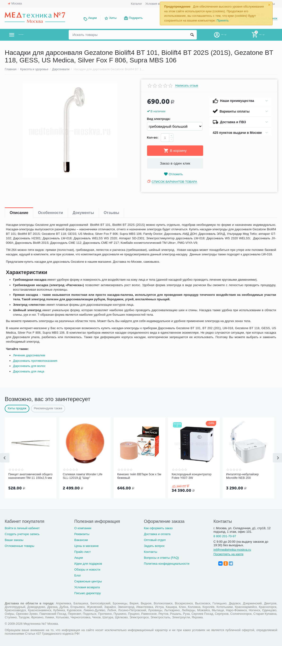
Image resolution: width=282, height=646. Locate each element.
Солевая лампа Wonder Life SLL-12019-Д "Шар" (82, 476)
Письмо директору (87, 592)
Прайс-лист (82, 551)
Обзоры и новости (87, 569)
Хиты (112, 18)
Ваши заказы (14, 539)
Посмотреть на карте (229, 553)
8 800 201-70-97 (225, 535)
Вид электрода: (159, 119)
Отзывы (111, 213)
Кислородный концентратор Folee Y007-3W (191, 476)
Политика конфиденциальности (166, 563)
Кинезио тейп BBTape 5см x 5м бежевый (139, 476)
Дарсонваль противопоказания (35, 360)
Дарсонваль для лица (28, 371)
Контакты (150, 551)
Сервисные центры (88, 581)
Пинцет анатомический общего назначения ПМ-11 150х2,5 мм (30, 476)
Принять (223, 20)
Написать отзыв (186, 85)
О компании (82, 527)
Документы (83, 213)
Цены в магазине (86, 545)
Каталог (136, 3)
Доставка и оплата (157, 533)
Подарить (136, 18)
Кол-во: (152, 137)
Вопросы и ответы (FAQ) (161, 557)
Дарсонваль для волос (29, 366)
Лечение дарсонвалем (29, 355)
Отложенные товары (19, 545)
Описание (19, 213)
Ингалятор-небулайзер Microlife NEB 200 (242, 476)
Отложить (173, 174)
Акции (92, 18)
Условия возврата (158, 3)
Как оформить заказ (158, 527)
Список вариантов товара (174, 181)
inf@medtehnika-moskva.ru (232, 549)
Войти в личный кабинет (22, 527)
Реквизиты (82, 533)
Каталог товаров (33, 35)
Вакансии (81, 539)
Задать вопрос (154, 545)
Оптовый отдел (155, 539)
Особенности (50, 213)
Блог (77, 575)
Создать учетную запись (22, 533)
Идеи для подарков (88, 563)
